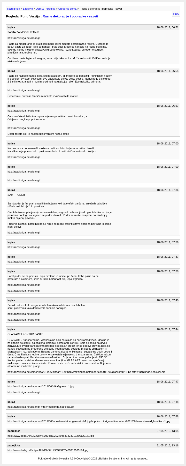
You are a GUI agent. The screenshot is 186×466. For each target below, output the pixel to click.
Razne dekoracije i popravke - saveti (70, 16)
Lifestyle (28, 8)
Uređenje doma (67, 8)
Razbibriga (13, 8)
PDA (176, 13)
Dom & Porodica (45, 8)
